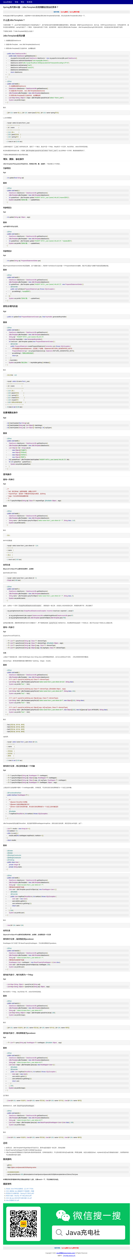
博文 (22, 2)
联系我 (29, 2)
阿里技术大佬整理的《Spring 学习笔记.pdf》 (20, 1193)
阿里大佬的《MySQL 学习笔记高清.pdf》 (19, 1195)
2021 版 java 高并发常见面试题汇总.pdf (19, 1198)
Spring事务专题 (74, 12)
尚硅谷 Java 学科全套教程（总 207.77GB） (20, 1189)
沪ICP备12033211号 (69, 1255)
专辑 (16, 2)
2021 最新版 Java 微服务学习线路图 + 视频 (20, 1191)
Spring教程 (64, 12)
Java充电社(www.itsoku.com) (65, 1253)
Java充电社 (7, 2)
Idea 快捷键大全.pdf (12, 1200)
